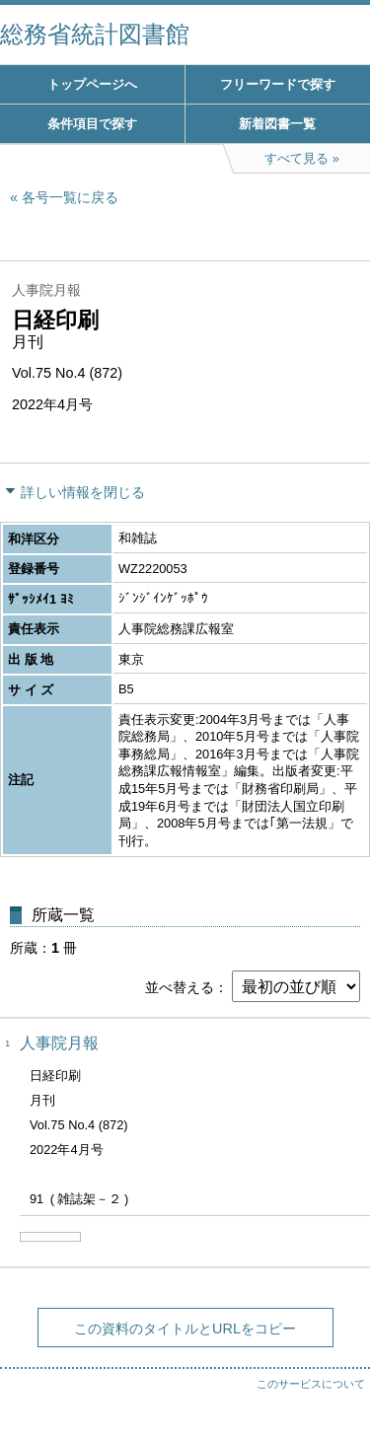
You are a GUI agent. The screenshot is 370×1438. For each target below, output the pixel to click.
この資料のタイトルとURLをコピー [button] (185, 1328)
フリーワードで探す (277, 84)
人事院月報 (59, 1043)
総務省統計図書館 (94, 34)
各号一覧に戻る (70, 197)
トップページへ (92, 84)
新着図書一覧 (277, 123)
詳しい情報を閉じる (83, 492)
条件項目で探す (92, 123)
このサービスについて (311, 1384)
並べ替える (179, 987)
